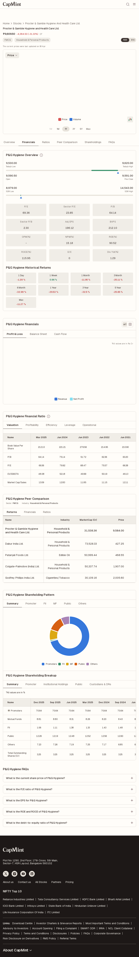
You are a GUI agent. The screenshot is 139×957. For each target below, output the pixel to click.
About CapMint (17, 950)
